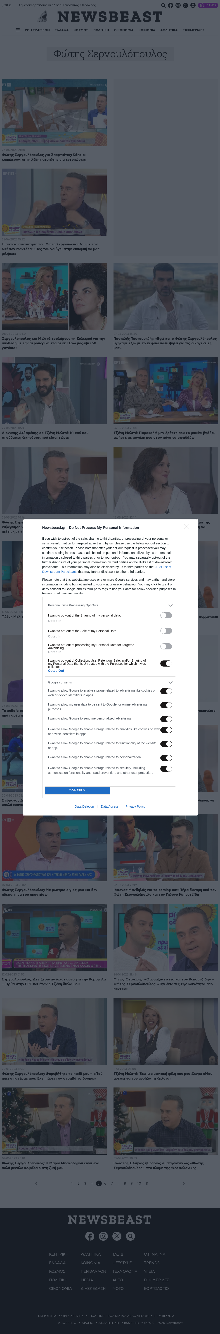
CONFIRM (77, 790)
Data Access (109, 806)
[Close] (188, 528)
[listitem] (110, 605)
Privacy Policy (135, 806)
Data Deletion (84, 806)
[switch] (166, 615)
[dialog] (110, 667)
